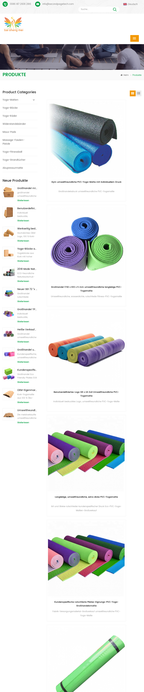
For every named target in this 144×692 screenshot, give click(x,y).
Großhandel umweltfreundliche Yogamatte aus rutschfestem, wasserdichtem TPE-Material (27, 350)
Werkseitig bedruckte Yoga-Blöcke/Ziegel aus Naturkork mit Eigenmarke (27, 229)
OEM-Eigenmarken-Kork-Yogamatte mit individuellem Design (27, 390)
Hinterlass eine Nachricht (124, 689)
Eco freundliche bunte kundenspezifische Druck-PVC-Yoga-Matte (118, 297)
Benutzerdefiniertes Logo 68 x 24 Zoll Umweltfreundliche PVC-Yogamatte (70, 224)
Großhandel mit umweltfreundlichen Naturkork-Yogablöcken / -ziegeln (27, 188)
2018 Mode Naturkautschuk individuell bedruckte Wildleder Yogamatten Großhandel (27, 269)
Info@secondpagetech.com (58, 4)
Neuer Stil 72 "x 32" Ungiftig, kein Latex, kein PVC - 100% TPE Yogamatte (27, 289)
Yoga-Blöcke (10, 108)
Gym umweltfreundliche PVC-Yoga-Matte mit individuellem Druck (70, 151)
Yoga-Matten (10, 100)
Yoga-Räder (10, 116)
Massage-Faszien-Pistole (14, 142)
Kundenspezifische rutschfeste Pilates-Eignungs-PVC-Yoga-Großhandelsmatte (70, 297)
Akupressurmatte (13, 168)
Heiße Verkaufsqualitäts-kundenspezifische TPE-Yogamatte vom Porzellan (27, 330)
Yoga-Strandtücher (14, 160)
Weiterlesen (23, 200)
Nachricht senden (45, 533)
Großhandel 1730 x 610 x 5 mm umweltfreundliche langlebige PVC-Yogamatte (118, 152)
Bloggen (59, 684)
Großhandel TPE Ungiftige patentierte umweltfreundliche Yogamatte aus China (27, 309)
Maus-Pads (9, 132)
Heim (125, 75)
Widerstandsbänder (14, 124)
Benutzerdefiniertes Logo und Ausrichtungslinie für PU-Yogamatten (26, 579)
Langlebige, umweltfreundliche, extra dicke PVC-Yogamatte (119, 224)
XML (122, 684)
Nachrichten (28, 684)
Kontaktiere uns (110, 679)
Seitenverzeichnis (92, 684)
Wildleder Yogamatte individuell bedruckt (26, 569)
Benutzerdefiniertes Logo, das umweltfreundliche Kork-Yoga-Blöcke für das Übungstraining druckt (27, 208)
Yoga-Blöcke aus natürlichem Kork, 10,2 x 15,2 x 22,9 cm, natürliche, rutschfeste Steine (27, 249)
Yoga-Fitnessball (12, 152)
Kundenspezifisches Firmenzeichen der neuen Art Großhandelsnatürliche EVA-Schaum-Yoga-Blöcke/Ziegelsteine (27, 370)
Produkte (50, 679)
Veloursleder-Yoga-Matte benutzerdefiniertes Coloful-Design (26, 558)
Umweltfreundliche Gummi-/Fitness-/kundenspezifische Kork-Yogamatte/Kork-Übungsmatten (27, 410)
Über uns (77, 679)
